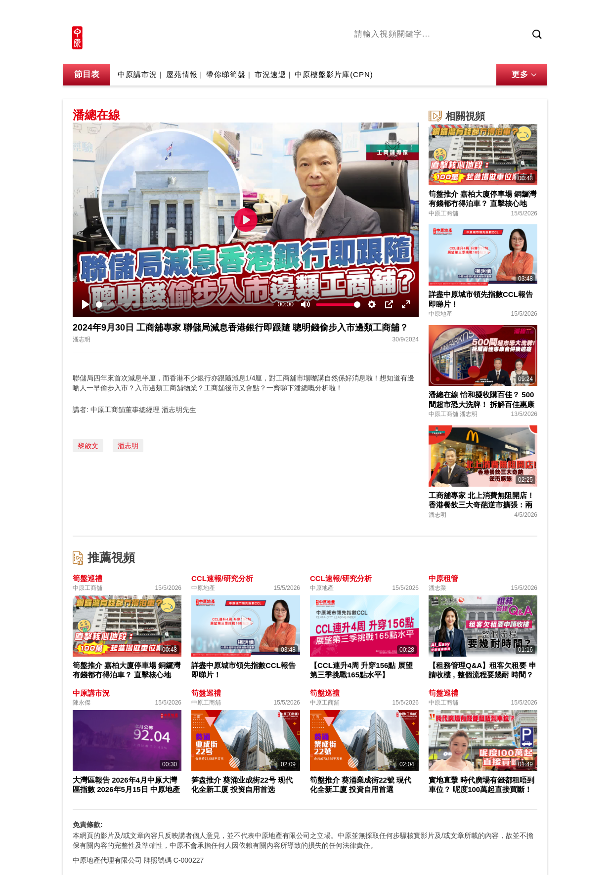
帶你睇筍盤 (226, 74)
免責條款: (88, 825)
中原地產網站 (448, 13)
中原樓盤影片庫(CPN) (334, 74)
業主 (498, 51)
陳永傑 (399, 51)
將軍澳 (429, 51)
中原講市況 (465, 51)
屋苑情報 (182, 74)
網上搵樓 (494, 13)
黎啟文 (88, 446)
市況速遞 (270, 74)
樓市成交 (533, 13)
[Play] (85, 304)
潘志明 (128, 446)
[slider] (185, 304)
